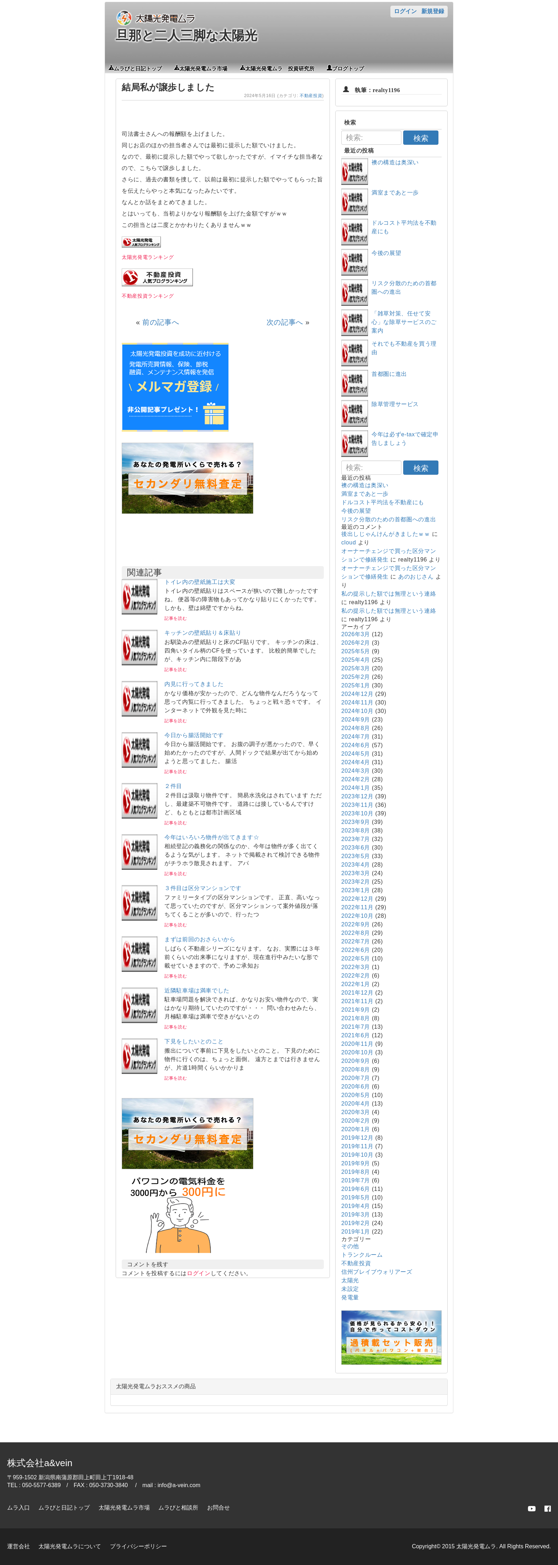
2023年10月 (357, 813)
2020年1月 (355, 1129)
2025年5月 (355, 651)
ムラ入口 (18, 1508)
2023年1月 (355, 890)
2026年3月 (355, 634)
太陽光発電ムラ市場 (203, 68)
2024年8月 (355, 728)
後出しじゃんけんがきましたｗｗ (385, 534)
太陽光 (350, 1280)
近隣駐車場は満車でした (197, 991)
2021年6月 (355, 1035)
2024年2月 (355, 779)
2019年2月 (355, 1223)
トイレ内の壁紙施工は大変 (200, 582)
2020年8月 (355, 1069)
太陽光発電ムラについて (69, 1546)
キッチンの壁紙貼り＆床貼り (202, 633)
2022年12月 (357, 899)
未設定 (350, 1289)
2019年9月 (355, 1163)
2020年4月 (355, 1104)
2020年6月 (355, 1087)
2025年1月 (355, 685)
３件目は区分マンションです (202, 888)
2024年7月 (355, 737)
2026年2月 (355, 643)
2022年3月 (355, 967)
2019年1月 (355, 1232)
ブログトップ (348, 68)
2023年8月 (355, 830)
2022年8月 (355, 933)
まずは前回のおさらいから (200, 939)
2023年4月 (355, 865)
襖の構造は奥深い (395, 162)
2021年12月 (357, 993)
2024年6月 (355, 745)
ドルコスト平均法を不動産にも (382, 502)
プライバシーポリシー (138, 1546)
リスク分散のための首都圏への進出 (388, 519)
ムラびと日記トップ (138, 68)
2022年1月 (355, 984)
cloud (348, 542)
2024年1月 (355, 788)
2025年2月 (355, 677)
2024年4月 (355, 762)
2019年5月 (355, 1197)
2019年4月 (355, 1206)
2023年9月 (355, 822)
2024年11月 (357, 702)
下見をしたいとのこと (193, 1041)
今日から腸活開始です (193, 735)
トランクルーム (362, 1255)
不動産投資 (311, 95)
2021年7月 (355, 1027)
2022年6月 (355, 950)
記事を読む (175, 618)
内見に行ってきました (193, 684)
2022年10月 (357, 916)
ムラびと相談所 (178, 1508)
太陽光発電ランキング (148, 257)
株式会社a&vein (40, 1463)
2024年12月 (357, 694)
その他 (350, 1246)
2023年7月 (355, 839)
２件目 (173, 786)
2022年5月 (355, 958)
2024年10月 (357, 711)
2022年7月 (355, 941)
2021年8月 (355, 1018)
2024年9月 (355, 720)
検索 (421, 138)
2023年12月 (357, 796)
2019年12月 (357, 1138)
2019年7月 (355, 1180)
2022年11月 (357, 907)
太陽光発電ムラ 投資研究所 (280, 68)
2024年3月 (355, 771)
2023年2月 (355, 882)
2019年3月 (355, 1215)
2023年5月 (355, 856)
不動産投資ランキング (148, 296)
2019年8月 (355, 1172)
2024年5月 (355, 754)
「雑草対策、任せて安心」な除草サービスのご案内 (404, 322)
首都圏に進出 (389, 374)
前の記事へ (160, 322)
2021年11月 (357, 1001)
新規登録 (432, 11)
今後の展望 (386, 253)
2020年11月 (357, 1044)
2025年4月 (355, 660)
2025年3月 (355, 668)
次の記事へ (285, 322)
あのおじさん (416, 577)
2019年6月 (355, 1189)
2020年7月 (355, 1078)
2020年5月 (355, 1095)
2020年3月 (355, 1112)
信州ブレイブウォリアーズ (376, 1272)
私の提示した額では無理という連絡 (388, 594)
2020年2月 (355, 1121)
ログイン (405, 11)
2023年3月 (355, 873)
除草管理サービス (395, 404)
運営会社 (18, 1546)
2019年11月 (357, 1146)
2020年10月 (357, 1052)
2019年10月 (357, 1155)
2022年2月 (355, 976)
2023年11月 (357, 805)
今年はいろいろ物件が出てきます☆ (211, 837)
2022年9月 (355, 924)
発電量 (350, 1297)
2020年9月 (355, 1061)
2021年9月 (355, 1010)
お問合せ (218, 1508)
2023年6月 (355, 848)
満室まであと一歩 (395, 193)
